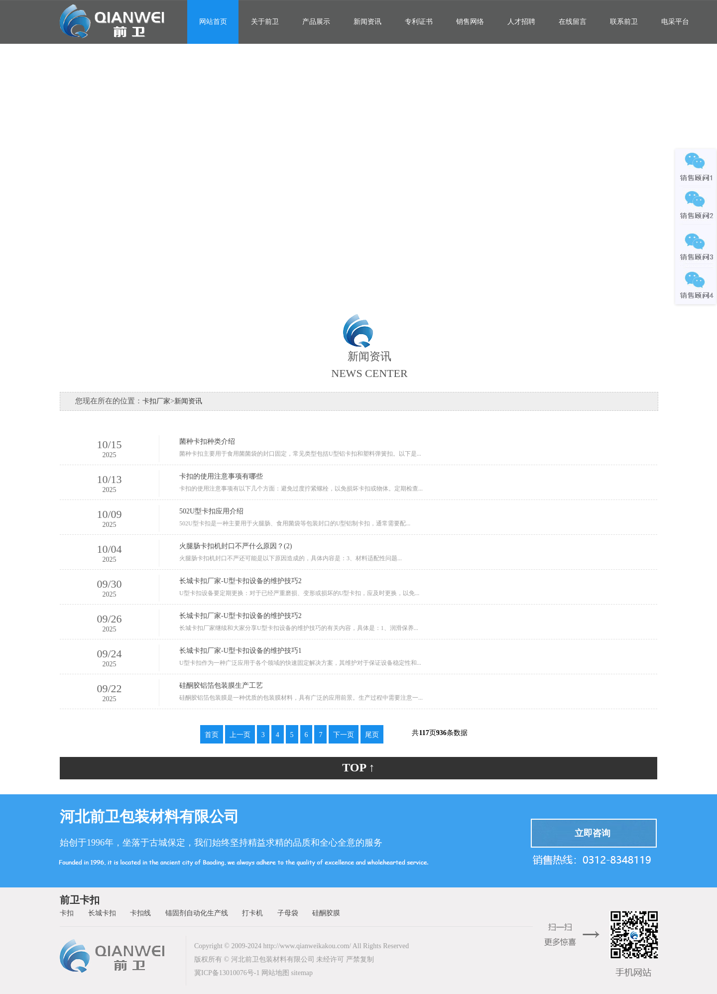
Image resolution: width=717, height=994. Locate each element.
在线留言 (573, 21)
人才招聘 (521, 21)
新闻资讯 (367, 21)
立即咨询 (592, 833)
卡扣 (67, 913)
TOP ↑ (358, 767)
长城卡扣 (102, 913)
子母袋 (287, 913)
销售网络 (470, 21)
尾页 (372, 735)
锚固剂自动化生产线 (196, 913)
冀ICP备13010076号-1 (226, 973)
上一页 (240, 735)
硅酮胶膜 (326, 913)
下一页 (343, 735)
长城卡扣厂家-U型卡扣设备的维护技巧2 (240, 581)
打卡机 (252, 913)
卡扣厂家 (156, 401)
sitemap (302, 973)
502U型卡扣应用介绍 (211, 511)
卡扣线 (140, 913)
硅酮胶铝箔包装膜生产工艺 (221, 685)
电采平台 (675, 21)
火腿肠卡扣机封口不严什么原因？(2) (235, 546)
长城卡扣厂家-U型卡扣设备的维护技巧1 (240, 650)
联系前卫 (624, 21)
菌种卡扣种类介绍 (207, 441)
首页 (212, 735)
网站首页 (213, 21)
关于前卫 (265, 21)
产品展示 (316, 21)
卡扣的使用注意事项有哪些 (221, 476)
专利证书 (419, 21)
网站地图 (275, 973)
